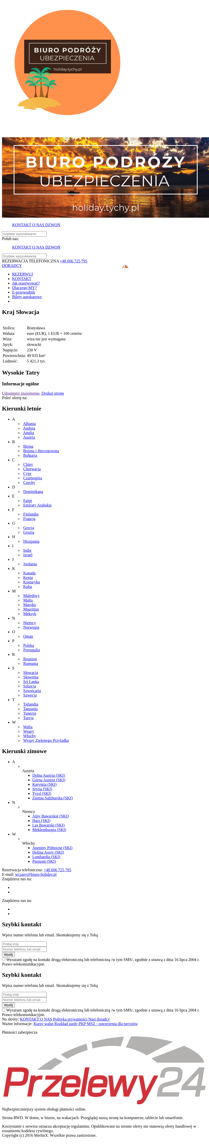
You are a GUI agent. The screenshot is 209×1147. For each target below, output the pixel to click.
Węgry (28, 731)
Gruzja (28, 532)
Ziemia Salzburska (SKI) (52, 798)
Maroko (29, 605)
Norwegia (31, 627)
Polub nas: (10, 239)
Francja (29, 519)
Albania (29, 424)
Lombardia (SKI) (46, 857)
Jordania (30, 564)
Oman (28, 636)
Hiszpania (31, 541)
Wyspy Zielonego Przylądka (46, 740)
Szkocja (29, 686)
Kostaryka (31, 582)
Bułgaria (30, 455)
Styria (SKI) (42, 789)
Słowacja (30, 672)
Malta (28, 600)
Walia (28, 727)
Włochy (29, 736)
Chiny (28, 464)
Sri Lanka (31, 681)
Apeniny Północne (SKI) (52, 848)
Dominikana (33, 491)
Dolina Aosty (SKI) (48, 852)
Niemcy (29, 623)
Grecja (28, 528)
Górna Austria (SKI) (48, 780)
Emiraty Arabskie (37, 505)
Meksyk (29, 614)
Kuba (27, 586)
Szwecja (30, 695)
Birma (28, 446)
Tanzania (30, 709)
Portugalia (31, 650)
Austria (29, 437)
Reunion (30, 659)
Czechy (29, 482)
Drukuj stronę (52, 393)
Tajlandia (30, 704)
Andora (29, 428)
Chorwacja (32, 469)
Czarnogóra (32, 478)
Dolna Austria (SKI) (48, 775)
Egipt (27, 500)
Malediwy (31, 595)
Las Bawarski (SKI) (48, 825)
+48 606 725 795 (73, 261)
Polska (28, 645)
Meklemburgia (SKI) (49, 830)
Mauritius (31, 609)
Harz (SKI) (41, 820)
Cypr (27, 473)
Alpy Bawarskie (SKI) (50, 816)
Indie (27, 550)
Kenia (28, 577)
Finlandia (30, 514)
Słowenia (30, 677)
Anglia (28, 433)
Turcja (28, 718)
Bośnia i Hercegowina (41, 451)
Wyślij (8, 954)
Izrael (27, 555)
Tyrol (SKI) (41, 793)
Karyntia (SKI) (44, 784)
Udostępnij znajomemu (21, 393)
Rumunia (30, 663)
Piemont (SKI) (44, 861)
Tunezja (29, 713)
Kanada (29, 573)
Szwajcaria (32, 691)
